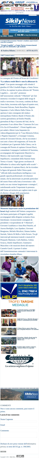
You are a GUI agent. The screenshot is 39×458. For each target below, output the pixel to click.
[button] (34, 38)
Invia (3, 451)
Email (2, 425)
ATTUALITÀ (32, 51)
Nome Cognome (6, 419)
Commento (4, 430)
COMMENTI (5, 405)
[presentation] (6, 439)
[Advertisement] (19, 377)
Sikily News (12, 457)
